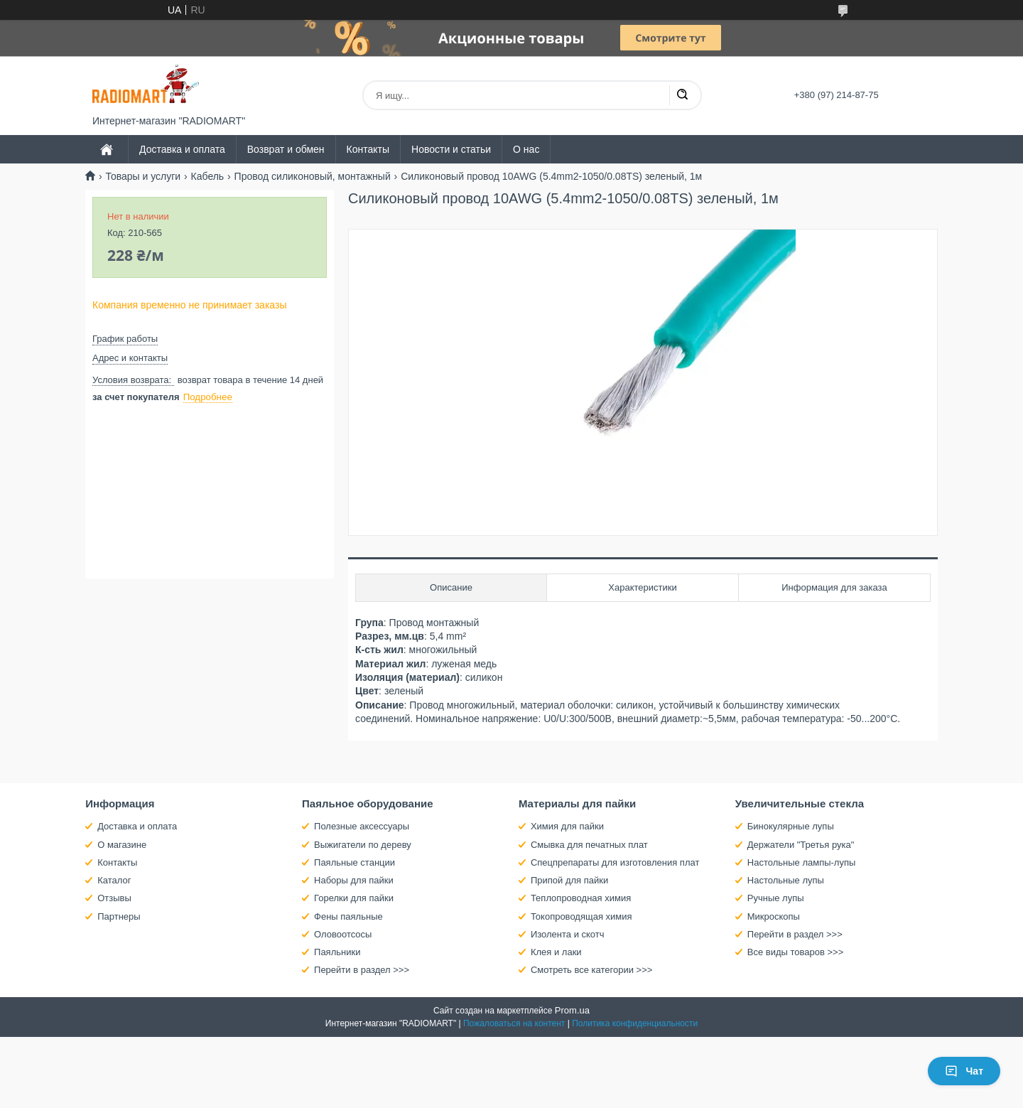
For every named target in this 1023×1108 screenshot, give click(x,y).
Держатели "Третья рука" (801, 844)
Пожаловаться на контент (514, 1023)
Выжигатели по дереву (362, 844)
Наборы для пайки (354, 880)
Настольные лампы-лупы (801, 862)
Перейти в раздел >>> (361, 969)
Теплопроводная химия (581, 898)
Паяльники (337, 952)
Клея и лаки (556, 952)
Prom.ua (572, 1010)
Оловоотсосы (343, 934)
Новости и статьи (451, 149)
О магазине (121, 844)
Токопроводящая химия (581, 916)
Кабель (207, 176)
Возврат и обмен (286, 149)
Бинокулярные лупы (790, 826)
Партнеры (118, 916)
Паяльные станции (354, 862)
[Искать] (682, 95)
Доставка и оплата (182, 149)
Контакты (368, 149)
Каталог (114, 880)
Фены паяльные (348, 916)
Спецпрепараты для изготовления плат (615, 862)
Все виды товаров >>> (795, 952)
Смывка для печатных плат (589, 844)
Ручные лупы (775, 898)
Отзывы (114, 898)
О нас (526, 149)
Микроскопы (773, 916)
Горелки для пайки (354, 898)
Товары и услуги (142, 176)
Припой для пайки (569, 880)
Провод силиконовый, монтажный (312, 176)
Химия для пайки (567, 826)
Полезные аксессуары (361, 826)
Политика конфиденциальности (635, 1023)
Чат (964, 1071)
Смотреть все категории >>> (591, 969)
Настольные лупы (785, 880)
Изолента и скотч (568, 934)
